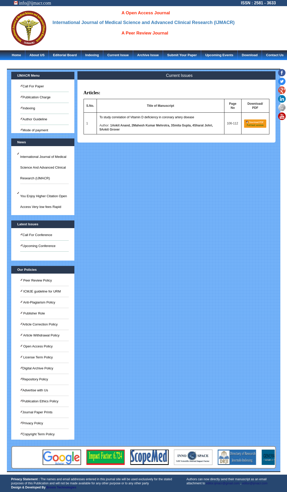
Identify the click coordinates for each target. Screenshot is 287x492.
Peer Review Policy (37, 280)
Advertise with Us (35, 390)
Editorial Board (65, 55)
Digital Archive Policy (37, 368)
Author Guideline (34, 119)
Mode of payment (35, 130)
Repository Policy (35, 379)
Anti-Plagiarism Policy (38, 302)
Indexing (92, 55)
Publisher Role (33, 313)
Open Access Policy (37, 346)
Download (250, 55)
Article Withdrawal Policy (41, 335)
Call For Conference (37, 235)
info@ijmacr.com (32, 3)
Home (16, 55)
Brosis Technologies (61, 487)
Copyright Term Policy (38, 434)
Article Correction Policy (40, 324)
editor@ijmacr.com (255, 483)
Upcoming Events (219, 55)
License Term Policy (37, 357)
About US (36, 55)
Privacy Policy (32, 423)
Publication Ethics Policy (40, 401)
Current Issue (118, 55)
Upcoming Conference (38, 246)
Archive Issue (148, 55)
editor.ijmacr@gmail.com (223, 483)
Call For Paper (33, 86)
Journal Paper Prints (37, 412)
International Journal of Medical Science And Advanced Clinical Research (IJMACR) (43, 167)
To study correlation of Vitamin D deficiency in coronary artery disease (146, 117)
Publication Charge (36, 97)
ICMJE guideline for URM (41, 291)
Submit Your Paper (182, 55)
